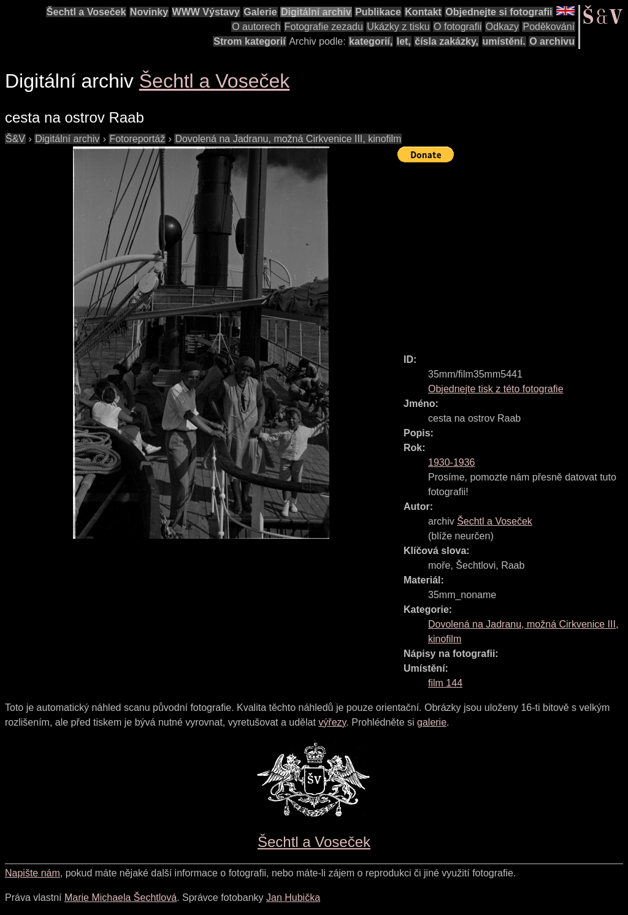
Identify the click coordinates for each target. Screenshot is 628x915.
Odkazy (502, 26)
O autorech (256, 26)
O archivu (552, 41)
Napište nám (32, 873)
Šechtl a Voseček (86, 12)
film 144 (445, 683)
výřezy (332, 722)
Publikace (378, 12)
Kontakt (423, 12)
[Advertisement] (512, 252)
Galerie (260, 12)
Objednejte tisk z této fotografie (496, 389)
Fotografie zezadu (324, 26)
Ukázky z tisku (398, 26)
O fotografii (457, 26)
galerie (431, 722)
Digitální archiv (316, 12)
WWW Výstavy (206, 12)
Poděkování (549, 26)
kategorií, (370, 41)
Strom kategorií (249, 41)
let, (404, 41)
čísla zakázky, (446, 41)
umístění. (504, 41)
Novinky (149, 12)
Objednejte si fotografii (498, 12)
